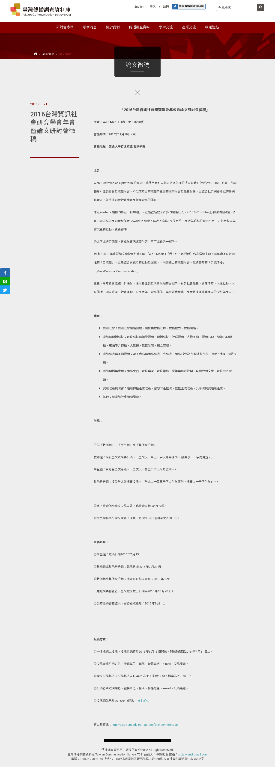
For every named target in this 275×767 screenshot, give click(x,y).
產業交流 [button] (189, 27)
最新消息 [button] (90, 27)
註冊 (166, 6)
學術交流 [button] (166, 27)
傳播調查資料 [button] (139, 27)
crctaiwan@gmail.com (193, 754)
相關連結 (212, 27)
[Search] (236, 7)
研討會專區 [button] (65, 27)
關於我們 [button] (113, 27)
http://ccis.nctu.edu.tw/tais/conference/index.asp (145, 724)
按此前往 (143, 700)
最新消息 (48, 54)
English (139, 6)
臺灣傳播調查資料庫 (188, 6)
